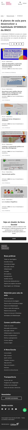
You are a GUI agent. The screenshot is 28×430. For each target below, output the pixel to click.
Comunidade (7, 353)
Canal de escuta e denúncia (12, 387)
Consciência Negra (9, 264)
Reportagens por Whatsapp (12, 286)
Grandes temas (8, 261)
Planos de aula (10, 15)
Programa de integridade (11, 382)
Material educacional (10, 310)
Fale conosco (8, 355)
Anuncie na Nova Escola (11, 370)
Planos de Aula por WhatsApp (13, 313)
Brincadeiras (7, 274)
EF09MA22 (13, 72)
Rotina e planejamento (10, 338)
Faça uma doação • (9, 365)
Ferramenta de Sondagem (11, 301)
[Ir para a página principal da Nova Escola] (8, 4)
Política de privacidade (10, 385)
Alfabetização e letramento (12, 333)
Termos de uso (8, 380)
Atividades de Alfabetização (12, 315)
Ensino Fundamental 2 (10, 335)
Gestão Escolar (8, 278)
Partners (6, 367)
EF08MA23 (7, 72)
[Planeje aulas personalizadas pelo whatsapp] (25, 410)
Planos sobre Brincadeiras (11, 308)
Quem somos (8, 358)
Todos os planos (8, 298)
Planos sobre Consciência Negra (13, 303)
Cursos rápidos (8, 340)
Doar (14, 238)
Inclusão (6, 271)
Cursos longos (8, 342)
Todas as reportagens (10, 259)
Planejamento (8, 276)
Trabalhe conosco (9, 360)
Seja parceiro (8, 362)
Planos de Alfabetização (11, 306)
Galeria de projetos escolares (12, 283)
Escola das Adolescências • (12, 281)
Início (2, 15)
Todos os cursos (8, 325)
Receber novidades (11, 398)
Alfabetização (8, 269)
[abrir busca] (20, 3)
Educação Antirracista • (11, 328)
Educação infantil (9, 266)
